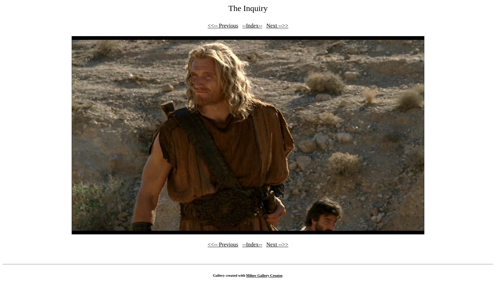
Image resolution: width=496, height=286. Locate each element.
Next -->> (277, 26)
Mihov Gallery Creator (264, 275)
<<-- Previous (223, 26)
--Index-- (252, 26)
